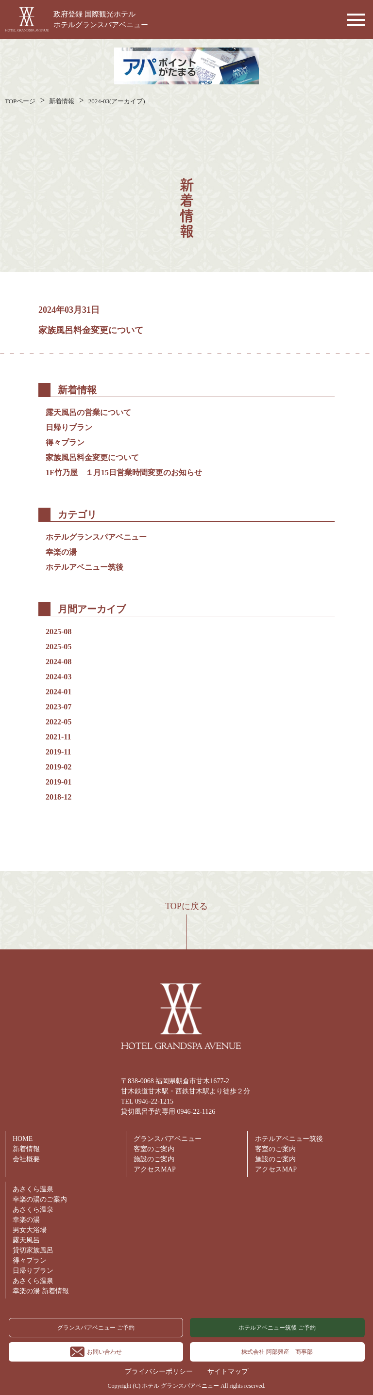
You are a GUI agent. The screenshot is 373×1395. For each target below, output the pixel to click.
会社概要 (26, 1159)
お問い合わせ (96, 1352)
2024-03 (58, 677)
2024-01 (58, 692)
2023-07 (58, 707)
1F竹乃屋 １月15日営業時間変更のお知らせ (128, 472)
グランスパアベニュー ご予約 (96, 1327)
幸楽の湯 (61, 552)
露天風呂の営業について (88, 412)
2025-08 (58, 631)
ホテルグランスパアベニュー (96, 537)
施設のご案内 (154, 1159)
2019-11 (58, 752)
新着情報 (61, 101)
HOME (23, 1138)
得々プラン (65, 442)
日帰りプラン (69, 427)
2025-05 (58, 646)
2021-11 (58, 737)
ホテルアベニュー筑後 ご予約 (277, 1327)
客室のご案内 (154, 1149)
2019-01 (58, 782)
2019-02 (58, 767)
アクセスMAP (154, 1169)
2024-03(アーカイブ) (116, 101)
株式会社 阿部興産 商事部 (277, 1351)
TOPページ (20, 101)
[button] (353, 19)
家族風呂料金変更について (90, 330)
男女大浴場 (30, 1230)
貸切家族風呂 (33, 1250)
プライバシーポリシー (159, 1371)
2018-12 (58, 797)
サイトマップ (227, 1371)
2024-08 (58, 661)
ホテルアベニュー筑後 (84, 567)
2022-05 (58, 722)
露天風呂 (26, 1240)
